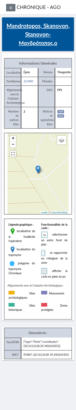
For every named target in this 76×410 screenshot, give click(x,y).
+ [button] (13, 139)
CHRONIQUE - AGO (39, 7)
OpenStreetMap (59, 212)
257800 (28, 81)
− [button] (13, 145)
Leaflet (44, 212)
